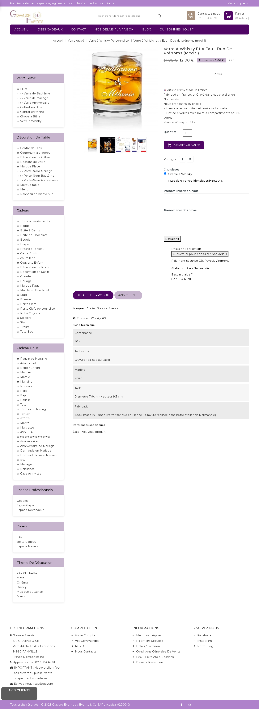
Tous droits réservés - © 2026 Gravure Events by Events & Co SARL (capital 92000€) (70, 704)
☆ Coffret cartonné (30, 112)
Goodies (22, 500)
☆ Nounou (24, 386)
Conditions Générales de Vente (158, 651)
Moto (20, 578)
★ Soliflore (24, 318)
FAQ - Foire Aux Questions (155, 657)
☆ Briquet (24, 244)
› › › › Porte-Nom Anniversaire (37, 180)
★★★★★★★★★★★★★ (33, 437)
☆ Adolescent (26, 363)
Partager (182, 159)
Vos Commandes (87, 641)
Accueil (21, 29)
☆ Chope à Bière (28, 116)
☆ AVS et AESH (28, 432)
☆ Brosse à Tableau (30, 249)
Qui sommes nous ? (177, 29)
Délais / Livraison (148, 646)
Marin (21, 596)
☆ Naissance (26, 469)
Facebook (204, 635)
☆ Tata (21, 404)
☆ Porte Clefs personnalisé (36, 308)
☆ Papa (22, 391)
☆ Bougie (24, 239)
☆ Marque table (28, 185)
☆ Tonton (23, 414)
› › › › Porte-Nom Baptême (35, 175)
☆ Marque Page (28, 285)
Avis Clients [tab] (128, 295)
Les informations (27, 628)
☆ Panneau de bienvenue (35, 194)
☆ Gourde (24, 276)
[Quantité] (187, 133)
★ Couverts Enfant (30, 262)
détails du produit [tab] (93, 295)
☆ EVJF (22, 459)
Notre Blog (205, 646)
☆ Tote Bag (25, 331)
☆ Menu (22, 189)
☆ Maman (24, 372)
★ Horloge (24, 281)
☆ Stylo (22, 322)
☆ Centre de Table (30, 148)
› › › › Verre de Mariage (32, 98)
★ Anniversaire (27, 441)
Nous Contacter (86, 651)
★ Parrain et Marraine (32, 358)
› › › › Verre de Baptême (33, 93)
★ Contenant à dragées (33, 152)
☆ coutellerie (26, 258)
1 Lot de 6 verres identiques (194, 180)
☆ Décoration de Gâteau (34, 157)
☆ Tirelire (23, 327)
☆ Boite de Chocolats (32, 235)
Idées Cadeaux (50, 29)
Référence (80, 318)
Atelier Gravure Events (102, 308)
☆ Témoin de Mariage (32, 409)
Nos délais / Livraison (114, 29)
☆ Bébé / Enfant (28, 368)
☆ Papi (22, 395)
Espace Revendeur (30, 510)
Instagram (204, 641)
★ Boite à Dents (28, 230)
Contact (78, 29)
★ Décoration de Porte (33, 267)
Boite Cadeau (26, 541)
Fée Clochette (27, 573)
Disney (22, 587)
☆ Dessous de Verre (31, 162)
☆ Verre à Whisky (29, 121)
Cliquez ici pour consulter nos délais (200, 254)
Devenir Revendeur (150, 662)
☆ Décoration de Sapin (33, 272)
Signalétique (26, 505)
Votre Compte (85, 635)
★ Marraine (24, 381)
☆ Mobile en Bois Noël (33, 290)
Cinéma (22, 582)
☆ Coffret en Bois (29, 107)
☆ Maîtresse (25, 427)
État (76, 432)
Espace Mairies (27, 546)
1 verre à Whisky (178, 174)
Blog (146, 29)
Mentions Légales (149, 635)
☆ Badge (23, 226)
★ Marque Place (28, 166)
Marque (78, 308)
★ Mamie (23, 377)
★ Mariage (24, 464)
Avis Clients (19, 690)
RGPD (79, 646)
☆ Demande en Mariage (34, 450)
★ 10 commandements (33, 221)
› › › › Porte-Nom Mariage (35, 171)
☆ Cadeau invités (29, 473)
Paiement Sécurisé (149, 641)
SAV (20, 537)
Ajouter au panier (184, 145)
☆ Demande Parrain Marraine (37, 455)
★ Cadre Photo (27, 253)
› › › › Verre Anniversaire (33, 102)
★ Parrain (23, 400)
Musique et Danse (30, 591)
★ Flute (22, 89)
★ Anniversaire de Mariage (36, 446)
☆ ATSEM (24, 418)
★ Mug (22, 295)
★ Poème (24, 299)
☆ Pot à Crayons (28, 313)
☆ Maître (23, 423)
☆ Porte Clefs (26, 304)
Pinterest (190, 159)
